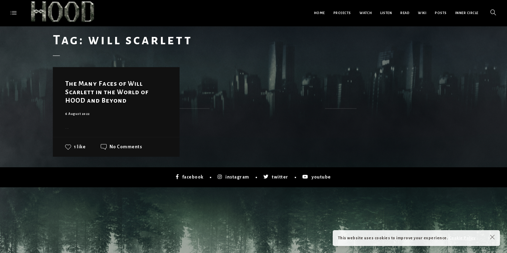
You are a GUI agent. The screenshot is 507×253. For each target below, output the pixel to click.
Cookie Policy (462, 238)
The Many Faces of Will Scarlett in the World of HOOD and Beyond (107, 92)
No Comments (125, 146)
